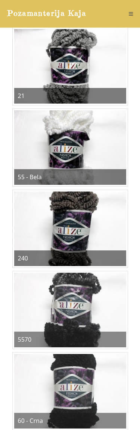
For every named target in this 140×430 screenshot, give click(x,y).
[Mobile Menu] (131, 13)
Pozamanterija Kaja (47, 13)
